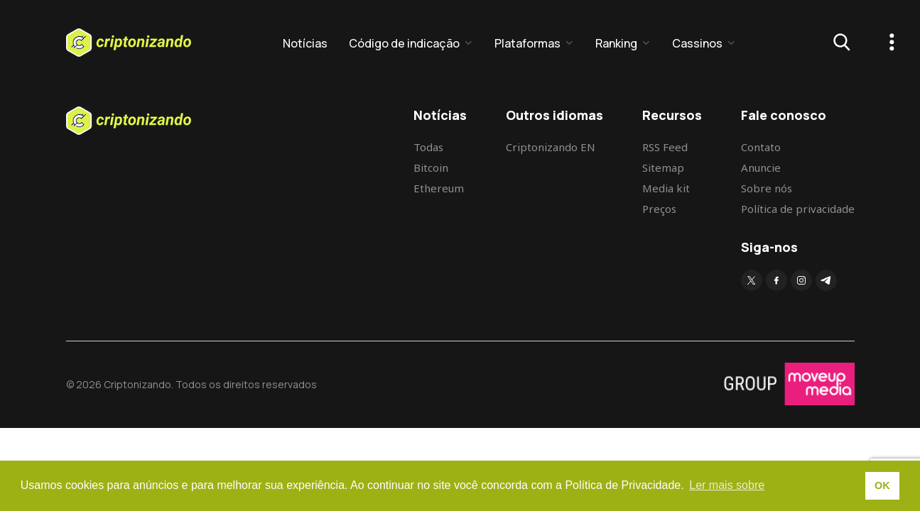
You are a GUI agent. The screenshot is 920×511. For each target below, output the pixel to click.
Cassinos (697, 43)
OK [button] (882, 485)
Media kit (666, 188)
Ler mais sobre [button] (726, 485)
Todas (428, 147)
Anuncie (761, 167)
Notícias (305, 43)
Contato (761, 147)
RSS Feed (665, 147)
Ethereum (438, 188)
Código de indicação (404, 43)
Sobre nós (766, 188)
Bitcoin (430, 167)
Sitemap (663, 167)
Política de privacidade (798, 209)
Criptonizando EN (550, 147)
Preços (659, 209)
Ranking (616, 43)
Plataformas (527, 43)
